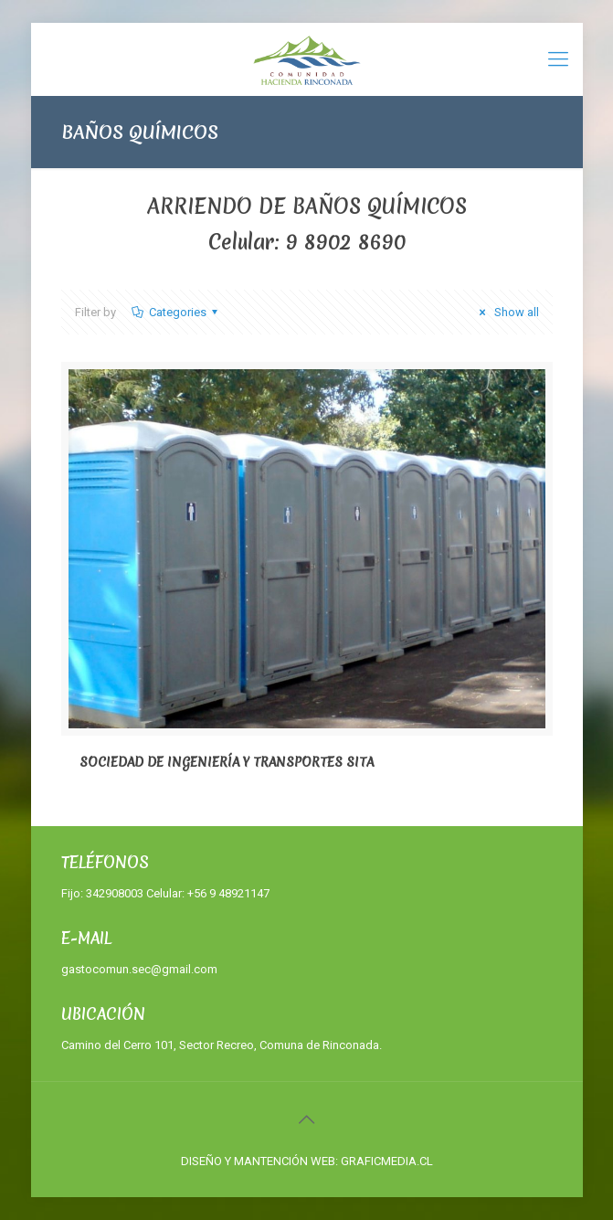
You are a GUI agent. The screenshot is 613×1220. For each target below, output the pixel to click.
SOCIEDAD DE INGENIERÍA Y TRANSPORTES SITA (226, 762)
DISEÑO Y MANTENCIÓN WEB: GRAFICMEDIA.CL (307, 1161)
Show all (506, 312)
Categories (176, 312)
